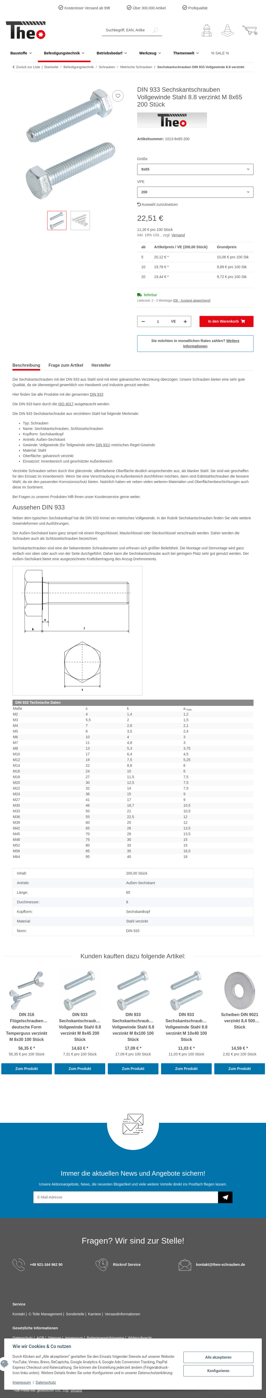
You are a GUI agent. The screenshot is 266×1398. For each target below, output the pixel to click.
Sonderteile (75, 1314)
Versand (178, 235)
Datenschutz (46, 1382)
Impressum (22, 1382)
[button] (206, 30)
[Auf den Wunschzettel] (118, 96)
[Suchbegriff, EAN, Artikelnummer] (125, 30)
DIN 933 (96, 394)
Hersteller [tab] (101, 365)
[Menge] (158, 321)
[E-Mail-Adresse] (125, 1197)
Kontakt (19, 1314)
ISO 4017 (66, 404)
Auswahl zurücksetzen (157, 204)
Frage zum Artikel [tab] (66, 365)
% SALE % (220, 53)
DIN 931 (102, 445)
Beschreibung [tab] (26, 365)
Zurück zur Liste (28, 67)
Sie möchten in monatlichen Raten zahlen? (195, 343)
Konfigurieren (218, 1368)
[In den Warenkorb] (16, 83)
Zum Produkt (26, 1069)
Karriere (95, 1314)
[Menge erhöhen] (185, 321)
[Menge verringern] (143, 321)
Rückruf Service (127, 1264)
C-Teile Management (46, 1314)
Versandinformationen (122, 1314)
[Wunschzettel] (227, 30)
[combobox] (195, 169)
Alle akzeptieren (218, 1354)
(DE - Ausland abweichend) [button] (191, 300)
